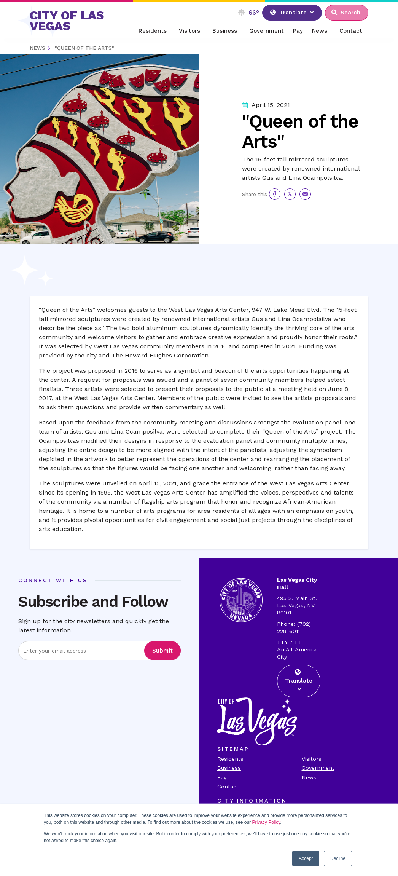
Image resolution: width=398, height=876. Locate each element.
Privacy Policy (266, 822)
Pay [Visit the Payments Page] (221, 777)
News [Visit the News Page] (309, 777)
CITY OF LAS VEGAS (67, 21)
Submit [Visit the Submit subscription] (162, 650)
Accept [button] (306, 858)
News (319, 30)
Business (224, 30)
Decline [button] (337, 858)
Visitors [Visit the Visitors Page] (312, 759)
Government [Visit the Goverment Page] (318, 768)
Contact (350, 30)
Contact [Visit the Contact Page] (228, 786)
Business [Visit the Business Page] (229, 768)
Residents (153, 30)
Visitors (189, 30)
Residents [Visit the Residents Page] (230, 759)
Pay (298, 30)
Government (266, 30)
